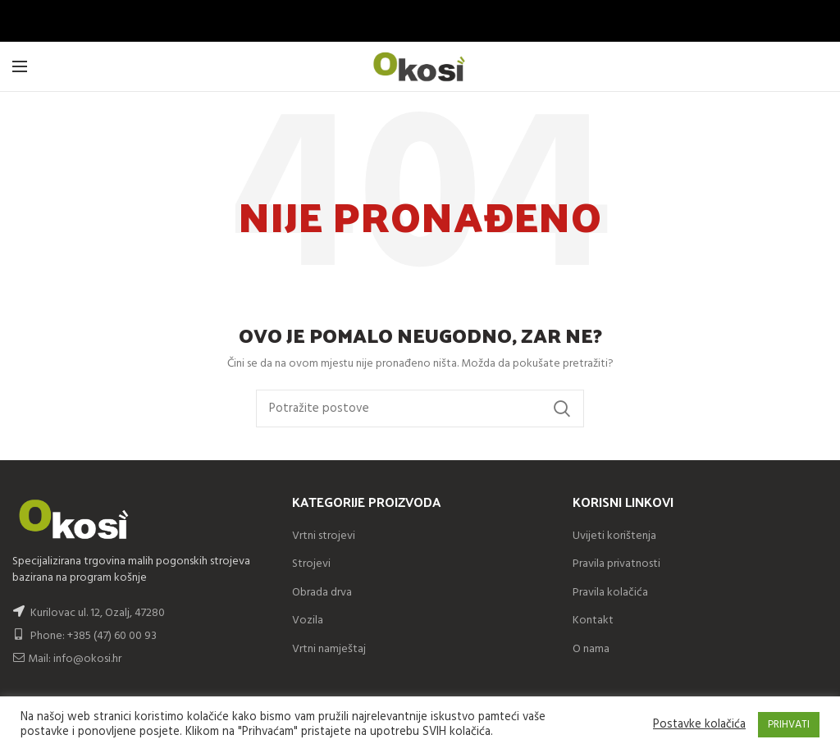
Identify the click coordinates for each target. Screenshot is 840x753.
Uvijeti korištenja (614, 536)
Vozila (307, 620)
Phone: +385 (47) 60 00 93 (84, 636)
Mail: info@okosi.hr (66, 659)
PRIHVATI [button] (789, 724)
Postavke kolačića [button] (699, 725)
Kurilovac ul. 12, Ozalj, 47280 (97, 613)
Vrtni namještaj (329, 649)
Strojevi (311, 563)
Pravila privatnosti (616, 563)
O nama (591, 649)
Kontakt (593, 620)
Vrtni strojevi (323, 536)
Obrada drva (322, 592)
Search (561, 408)
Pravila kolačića (610, 592)
